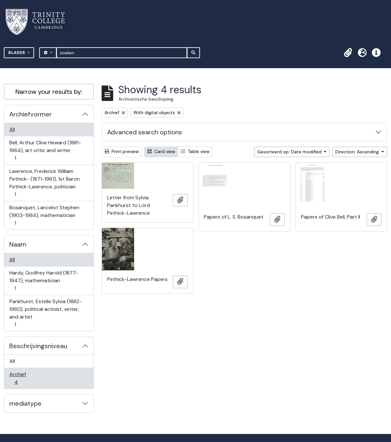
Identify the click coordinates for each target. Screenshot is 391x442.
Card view (161, 151)
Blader (17, 52)
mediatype (25, 403)
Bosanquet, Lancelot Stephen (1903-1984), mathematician (44, 215)
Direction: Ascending (357, 152)
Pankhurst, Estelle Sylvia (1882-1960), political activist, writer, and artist (45, 313)
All (12, 129)
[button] (348, 53)
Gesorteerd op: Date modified (290, 152)
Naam (17, 244)
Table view (195, 151)
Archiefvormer (30, 114)
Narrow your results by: (48, 91)
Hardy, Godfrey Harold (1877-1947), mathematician (43, 280)
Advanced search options (144, 132)
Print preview (122, 151)
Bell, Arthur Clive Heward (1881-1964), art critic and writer (45, 150)
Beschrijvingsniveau (38, 346)
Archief (20, 378)
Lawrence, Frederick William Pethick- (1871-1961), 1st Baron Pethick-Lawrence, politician (44, 182)
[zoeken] (121, 52)
